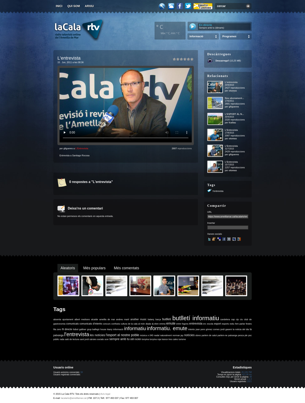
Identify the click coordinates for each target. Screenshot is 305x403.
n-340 (150, 335)
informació (118, 329)
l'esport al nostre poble (122, 335)
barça (158, 319)
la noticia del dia (241, 329)
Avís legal (105, 394)
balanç (151, 319)
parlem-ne (223, 335)
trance (165, 339)
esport (217, 323)
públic (56, 339)
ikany (109, 329)
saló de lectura (72, 339)
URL (209, 212)
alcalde (94, 319)
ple (246, 335)
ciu (241, 319)
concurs (107, 323)
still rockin (135, 339)
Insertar (211, 223)
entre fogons (182, 323)
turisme (182, 339)
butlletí (166, 319)
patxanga (232, 335)
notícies (189, 335)
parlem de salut (209, 335)
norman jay (178, 335)
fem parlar (240, 323)
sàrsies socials (96, 339)
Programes (229, 36)
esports (225, 323)
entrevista (196, 323)
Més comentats (126, 268)
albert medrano (82, 319)
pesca (241, 335)
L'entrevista (231, 82)
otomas (233, 90)
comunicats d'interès (91, 323)
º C (159, 26)
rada (62, 339)
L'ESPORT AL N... (234, 114)
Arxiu (89, 6)
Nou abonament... (234, 98)
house (103, 329)
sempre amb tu (119, 339)
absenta (57, 319)
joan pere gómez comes (208, 329)
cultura (124, 323)
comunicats (72, 323)
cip (237, 319)
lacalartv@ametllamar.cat (74, 398)
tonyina (145, 339)
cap (233, 319)
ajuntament (67, 319)
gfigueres (234, 106)
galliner (82, 329)
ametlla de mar (107, 319)
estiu (232, 323)
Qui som (73, 6)
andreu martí (122, 319)
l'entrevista (218, 191)
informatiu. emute (167, 328)
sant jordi (84, 339)
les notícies (97, 335)
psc (250, 335)
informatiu (135, 328)
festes (249, 323)
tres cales (173, 339)
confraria (115, 323)
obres (198, 335)
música (143, 335)
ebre (156, 323)
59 (81, 372)
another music (138, 319)
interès (191, 329)
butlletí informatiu (195, 318)
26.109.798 (246, 372)
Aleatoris (68, 268)
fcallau (232, 122)
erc (204, 323)
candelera (225, 319)
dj (152, 323)
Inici (59, 6)
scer (107, 339)
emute (170, 323)
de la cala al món (136, 323)
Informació (196, 36)
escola (210, 323)
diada (148, 323)
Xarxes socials (214, 234)
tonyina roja (155, 339)
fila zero (57, 329)
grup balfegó (93, 329)
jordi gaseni (226, 329)
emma (162, 323)
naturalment (166, 335)
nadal (156, 335)
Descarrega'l (222, 60)
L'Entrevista (81, 148)
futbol (75, 329)
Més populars (94, 268)
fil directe (67, 329)
